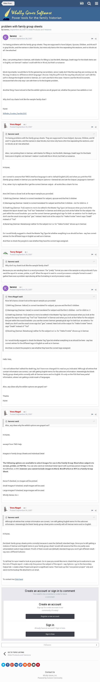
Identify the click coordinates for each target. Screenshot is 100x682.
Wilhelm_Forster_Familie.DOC (14, 113)
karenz (6, 30)
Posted (21, 39)
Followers (47, 645)
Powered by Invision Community (50, 678)
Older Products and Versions (39, 30)
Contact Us (50, 672)
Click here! (19, 579)
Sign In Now (50, 634)
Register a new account (50, 616)
